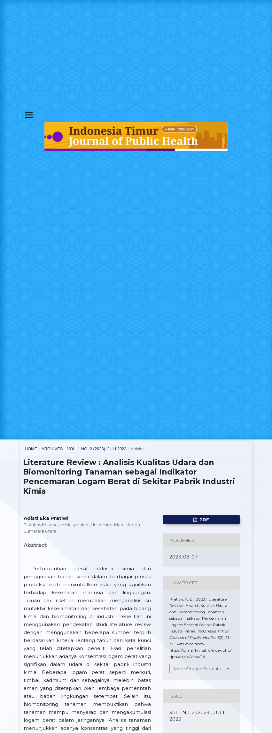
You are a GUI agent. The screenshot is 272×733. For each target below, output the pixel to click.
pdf (203, 519)
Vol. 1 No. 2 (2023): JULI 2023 (97, 448)
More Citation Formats (197, 668)
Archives (52, 448)
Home (31, 448)
